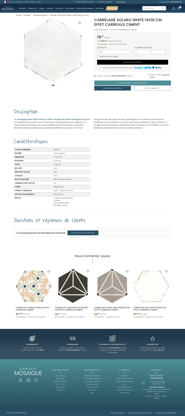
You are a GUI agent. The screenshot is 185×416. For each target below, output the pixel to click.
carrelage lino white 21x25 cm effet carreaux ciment (150, 308)
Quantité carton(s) (143, 47)
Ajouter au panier (133, 62)
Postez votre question (82, 233)
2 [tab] (53, 85)
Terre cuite (60, 387)
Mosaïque (60, 379)
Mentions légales (117, 413)
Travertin (92, 390)
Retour (134, 30)
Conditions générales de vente (140, 413)
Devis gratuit (120, 2)
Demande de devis (112, 88)
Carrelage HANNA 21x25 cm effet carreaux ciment (33, 308)
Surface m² (102, 47)
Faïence (60, 390)
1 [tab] (51, 85)
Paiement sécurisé (125, 381)
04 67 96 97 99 (175, 2)
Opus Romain (92, 387)
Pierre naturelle (60, 381)
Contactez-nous (124, 387)
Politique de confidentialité (166, 413)
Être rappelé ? (152, 88)
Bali (92, 393)
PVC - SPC (60, 384)
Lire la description (101, 30)
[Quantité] (151, 52)
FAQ (124, 384)
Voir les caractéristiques (120, 30)
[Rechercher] (154, 8)
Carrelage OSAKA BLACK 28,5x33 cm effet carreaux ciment (71, 308)
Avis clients (124, 393)
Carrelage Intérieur (92, 376)
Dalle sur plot (92, 384)
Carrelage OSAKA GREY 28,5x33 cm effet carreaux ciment (112, 308)
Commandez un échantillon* (132, 83)
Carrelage (60, 376)
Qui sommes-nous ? (124, 379)
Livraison (124, 376)
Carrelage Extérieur (92, 379)
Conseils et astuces (124, 390)
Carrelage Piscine (92, 381)
